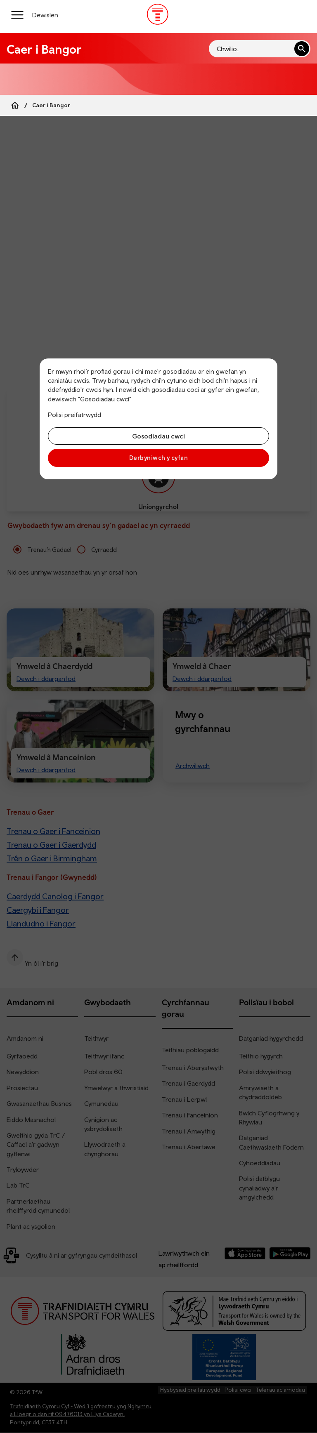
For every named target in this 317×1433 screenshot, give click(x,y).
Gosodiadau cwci (158, 436)
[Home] (15, 105)
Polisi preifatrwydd (74, 414)
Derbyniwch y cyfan (158, 457)
